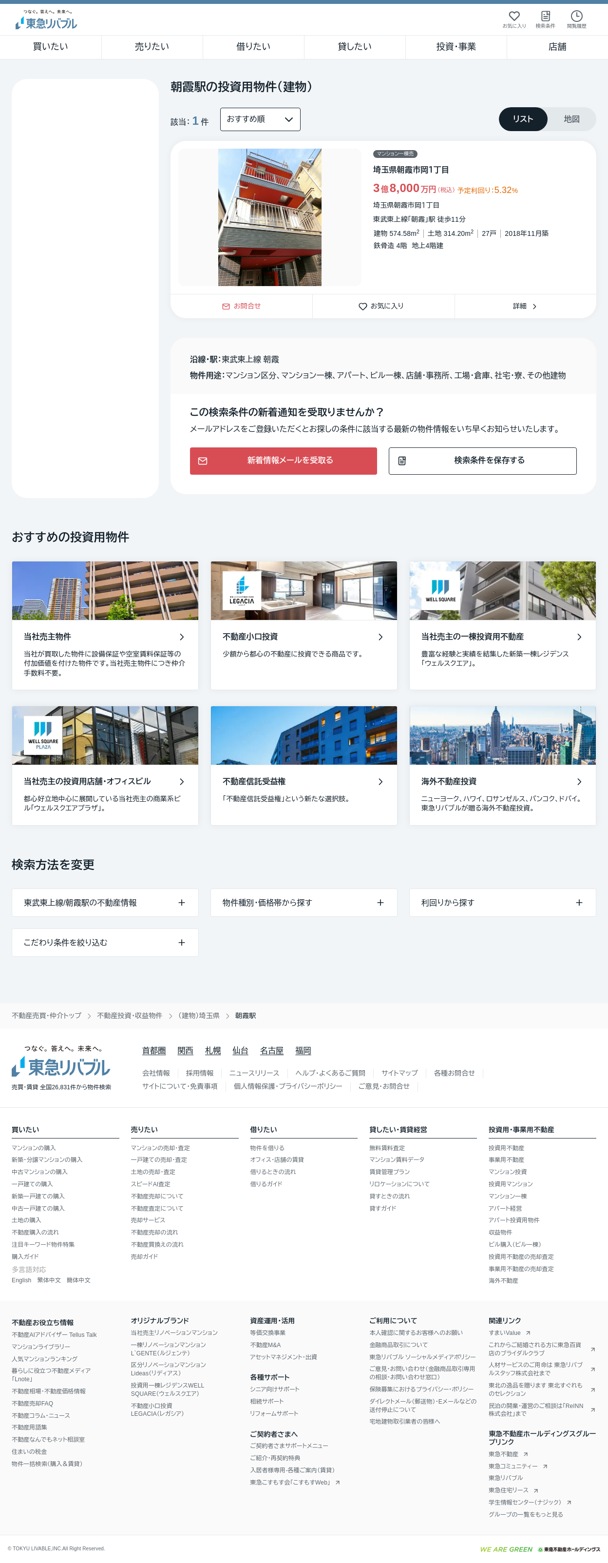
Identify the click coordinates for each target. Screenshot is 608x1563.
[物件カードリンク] (383, 217)
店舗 (557, 47)
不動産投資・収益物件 (130, 1016)
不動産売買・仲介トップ (46, 1016)
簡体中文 (79, 1280)
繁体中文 (49, 1280)
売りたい (152, 47)
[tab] (523, 119)
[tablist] (547, 119)
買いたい (51, 47)
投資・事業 (456, 47)
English (21, 1280)
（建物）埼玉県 (199, 1016)
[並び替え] (260, 119)
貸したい (355, 47)
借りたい (253, 47)
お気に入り (384, 306)
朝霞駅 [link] (245, 1016)
